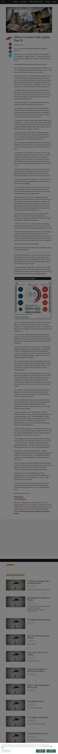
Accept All (41, 751)
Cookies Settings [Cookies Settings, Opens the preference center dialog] (5, 751)
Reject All (51, 751)
